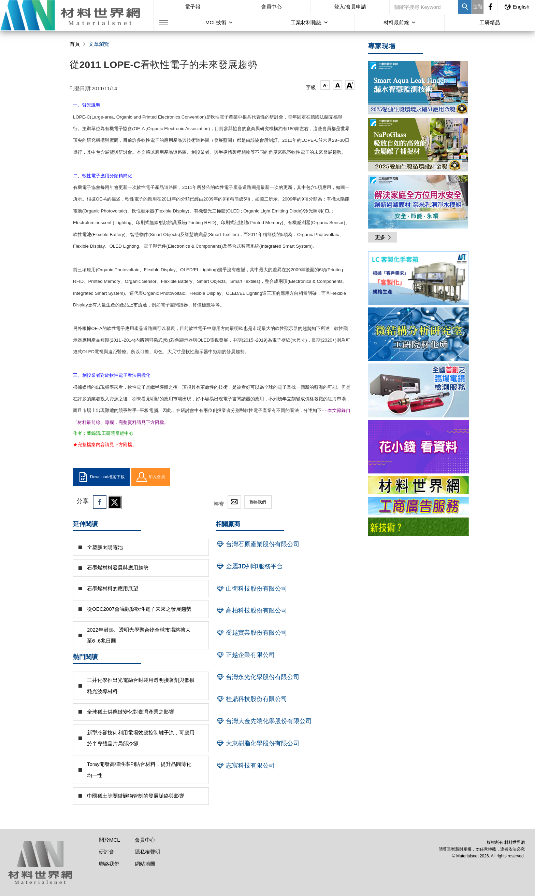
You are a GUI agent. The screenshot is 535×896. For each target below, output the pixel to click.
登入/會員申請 (350, 7)
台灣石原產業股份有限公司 (258, 544)
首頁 (75, 44)
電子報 (192, 7)
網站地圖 (145, 864)
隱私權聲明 (147, 852)
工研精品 (489, 22)
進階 (477, 6)
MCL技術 (216, 22)
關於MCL (109, 840)
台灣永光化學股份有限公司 (258, 677)
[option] (418, 279)
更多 (383, 237)
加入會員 (150, 477)
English (516, 7)
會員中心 (271, 7)
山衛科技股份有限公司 (251, 588)
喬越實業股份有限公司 (251, 632)
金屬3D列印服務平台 (249, 566)
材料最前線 (396, 22)
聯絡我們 (258, 502)
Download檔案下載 (101, 477)
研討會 (106, 852)
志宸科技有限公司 (245, 765)
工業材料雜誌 (306, 22)
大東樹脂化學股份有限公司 (258, 743)
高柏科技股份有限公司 (251, 610)
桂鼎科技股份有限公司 (251, 698)
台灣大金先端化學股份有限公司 (264, 721)
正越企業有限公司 (245, 654)
